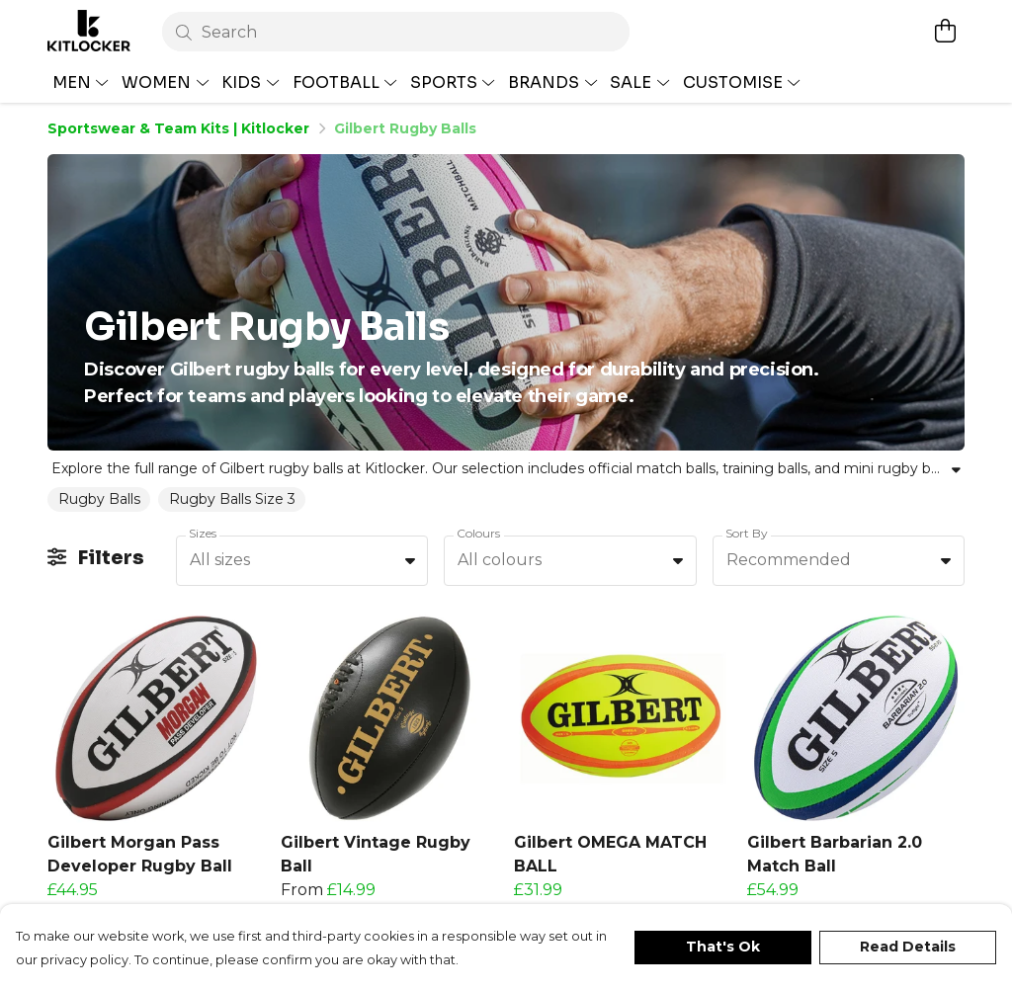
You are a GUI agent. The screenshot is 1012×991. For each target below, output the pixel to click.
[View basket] (945, 30)
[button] (288, 884)
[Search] (396, 31)
